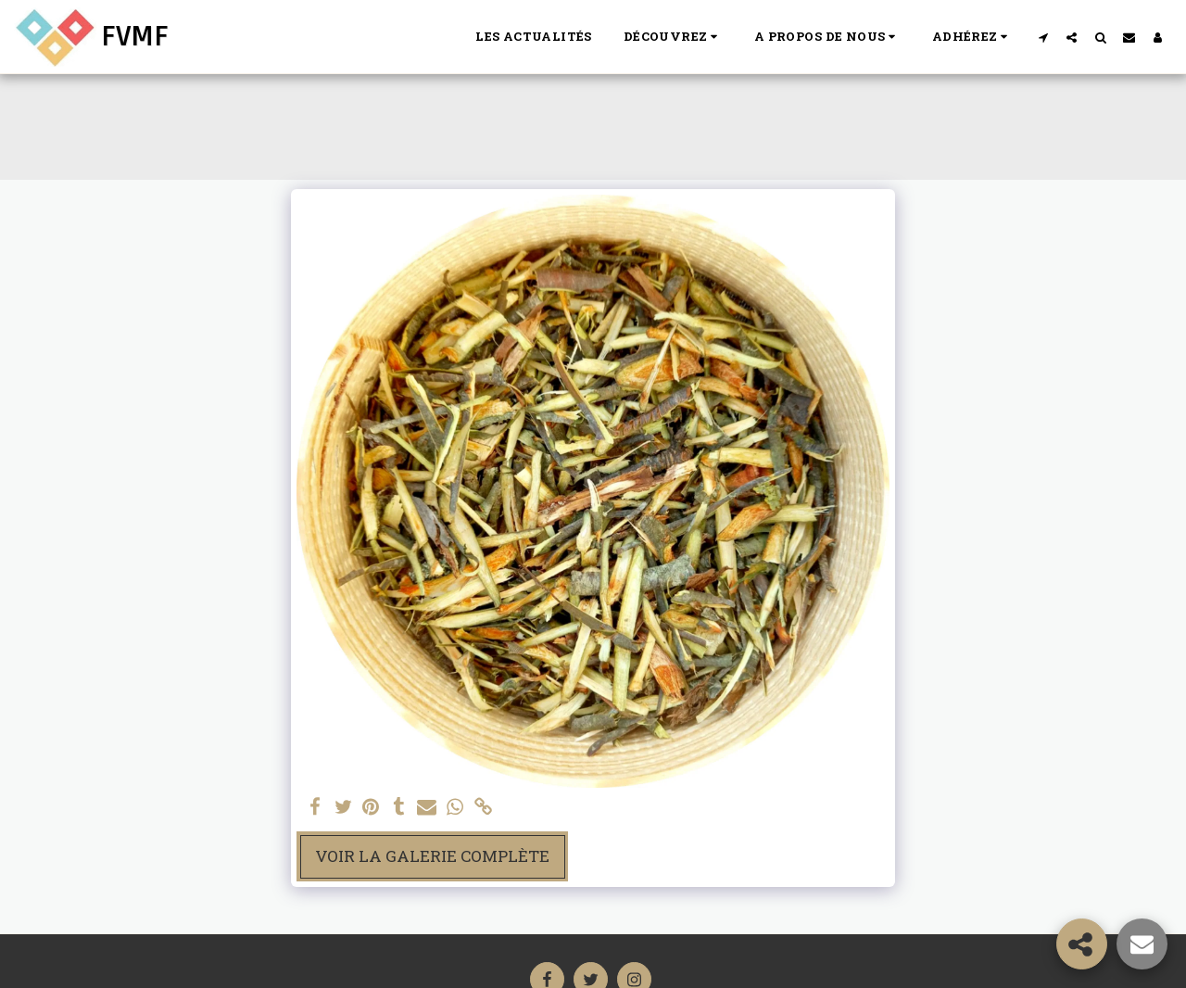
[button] (673, 37)
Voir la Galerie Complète (432, 856)
